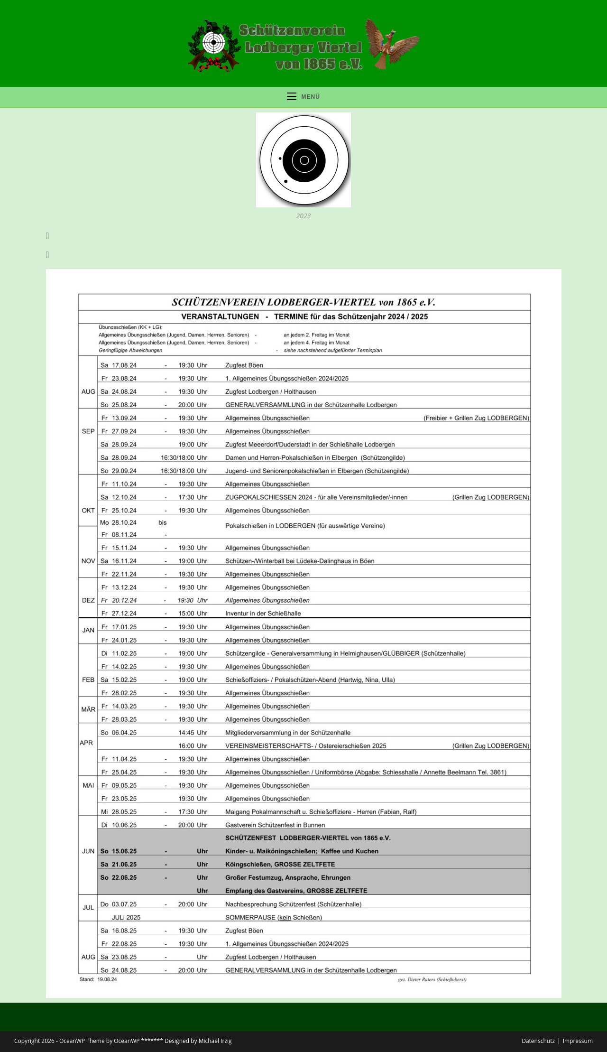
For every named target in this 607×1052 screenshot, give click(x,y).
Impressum (578, 1041)
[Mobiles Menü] (303, 97)
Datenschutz (538, 1041)
